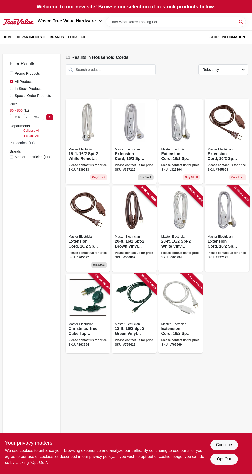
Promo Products (27, 73)
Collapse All (32, 130)
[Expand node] (12, 143)
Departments (29, 37)
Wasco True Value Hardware (70, 20)
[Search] (241, 21)
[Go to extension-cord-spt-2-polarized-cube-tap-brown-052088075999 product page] (227, 141)
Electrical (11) (24, 143)
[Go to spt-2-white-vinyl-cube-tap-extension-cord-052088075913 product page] (180, 229)
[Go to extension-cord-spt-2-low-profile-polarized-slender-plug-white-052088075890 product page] (180, 141)
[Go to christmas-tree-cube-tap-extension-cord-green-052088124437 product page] (88, 314)
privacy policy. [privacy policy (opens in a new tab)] (102, 456)
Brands (57, 37)
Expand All (31, 136)
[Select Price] (49, 117)
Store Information (227, 37)
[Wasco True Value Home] (18, 22)
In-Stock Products (29, 88)
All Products (24, 81)
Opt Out (224, 459)
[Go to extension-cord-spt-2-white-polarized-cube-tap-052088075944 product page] (180, 314)
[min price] (17, 117)
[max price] (36, 117)
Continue (224, 445)
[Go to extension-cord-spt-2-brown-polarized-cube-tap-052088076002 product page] (88, 229)
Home (8, 37)
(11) (32, 157)
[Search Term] (176, 22)
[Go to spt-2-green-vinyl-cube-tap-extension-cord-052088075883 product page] (134, 314)
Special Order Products (33, 95)
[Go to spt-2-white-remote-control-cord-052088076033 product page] (88, 141)
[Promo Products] (12, 73)
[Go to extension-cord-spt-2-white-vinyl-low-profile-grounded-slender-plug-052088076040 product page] (134, 141)
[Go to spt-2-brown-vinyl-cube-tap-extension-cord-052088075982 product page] (134, 229)
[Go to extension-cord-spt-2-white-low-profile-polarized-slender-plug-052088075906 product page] (227, 229)
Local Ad (76, 37)
